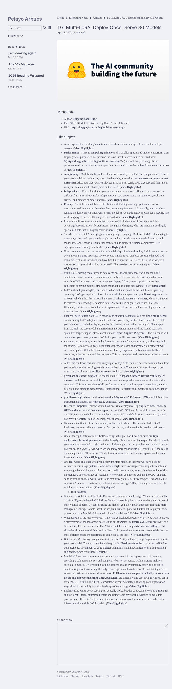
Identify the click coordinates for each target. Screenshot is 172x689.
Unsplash (87, 676)
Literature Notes (78, 17)
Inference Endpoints (76, 405)
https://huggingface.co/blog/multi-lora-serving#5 (95, 161)
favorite (81, 491)
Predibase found (131, 543)
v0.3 (118, 526)
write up (99, 427)
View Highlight (83, 148)
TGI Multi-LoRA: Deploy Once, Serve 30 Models (135, 17)
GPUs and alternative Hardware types (87, 410)
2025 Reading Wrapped (26, 75)
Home (60, 17)
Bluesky (74, 676)
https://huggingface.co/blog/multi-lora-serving (98, 127)
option (82, 418)
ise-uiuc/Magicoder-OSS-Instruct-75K (127, 397)
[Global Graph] (166, 626)
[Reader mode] (49, 27)
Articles (97, 17)
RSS (120, 676)
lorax (76, 594)
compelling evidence (103, 152)
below (127, 423)
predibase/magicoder (152, 294)
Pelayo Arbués (25, 19)
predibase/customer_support (81, 375)
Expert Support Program (131, 332)
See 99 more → (16, 86)
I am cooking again (22, 53)
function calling (149, 526)
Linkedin (62, 676)
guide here (159, 315)
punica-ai (162, 590)
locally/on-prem (101, 371)
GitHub (111, 676)
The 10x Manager (21, 64)
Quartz (76, 671)
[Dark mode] (44, 27)
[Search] (25, 28)
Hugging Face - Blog (85, 118)
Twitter (100, 676)
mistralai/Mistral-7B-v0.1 (153, 165)
